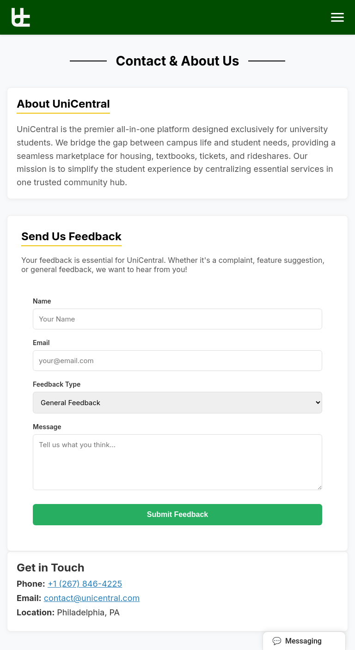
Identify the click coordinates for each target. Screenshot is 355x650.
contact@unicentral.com (92, 598)
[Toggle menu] (337, 17)
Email (41, 342)
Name (42, 301)
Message (47, 427)
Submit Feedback (177, 514)
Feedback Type (56, 384)
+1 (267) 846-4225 (85, 584)
